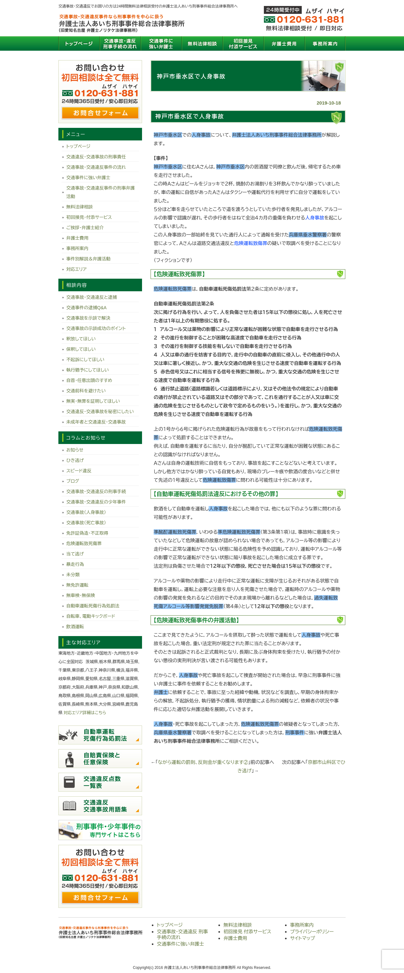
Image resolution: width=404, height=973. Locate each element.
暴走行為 (75, 564)
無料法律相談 (202, 43)
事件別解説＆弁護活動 (88, 258)
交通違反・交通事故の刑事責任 (96, 156)
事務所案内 (325, 43)
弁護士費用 (284, 43)
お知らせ (74, 449)
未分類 (73, 574)
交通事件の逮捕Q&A (86, 307)
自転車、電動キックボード (90, 616)
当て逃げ (75, 553)
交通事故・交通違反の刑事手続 (96, 491)
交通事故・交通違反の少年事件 (96, 501)
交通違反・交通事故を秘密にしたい (100, 411)
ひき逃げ (75, 460)
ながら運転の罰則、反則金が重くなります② (203, 762)
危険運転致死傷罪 (84, 543)
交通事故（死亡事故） (86, 522)
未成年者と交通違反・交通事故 (96, 421)
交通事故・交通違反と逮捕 (91, 297)
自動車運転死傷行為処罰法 (92, 605)
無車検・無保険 (80, 595)
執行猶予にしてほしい (87, 370)
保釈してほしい (81, 349)
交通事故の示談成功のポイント (96, 328)
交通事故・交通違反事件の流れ (96, 167)
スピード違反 (79, 470)
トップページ (78, 43)
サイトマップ (302, 938)
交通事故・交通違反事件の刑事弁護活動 (100, 192)
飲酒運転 (75, 626)
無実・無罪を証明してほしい (93, 401)
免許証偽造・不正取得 (87, 533)
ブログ (72, 481)
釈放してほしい (81, 338)
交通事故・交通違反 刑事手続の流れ (119, 43)
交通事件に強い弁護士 (160, 43)
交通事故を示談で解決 (88, 318)
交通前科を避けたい (86, 390)
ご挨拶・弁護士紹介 (85, 227)
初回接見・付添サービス (89, 217)
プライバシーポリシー (312, 931)
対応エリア (76, 269)
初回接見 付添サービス (243, 43)
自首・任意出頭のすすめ (89, 380)
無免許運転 (77, 585)
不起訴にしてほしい (85, 359)
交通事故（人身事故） (86, 512)
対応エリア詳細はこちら (85, 712)
